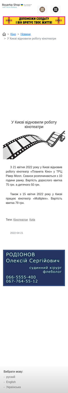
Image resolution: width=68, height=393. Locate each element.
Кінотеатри (20, 219)
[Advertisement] (34, 78)
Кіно (13, 34)
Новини (25, 34)
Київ (32, 219)
